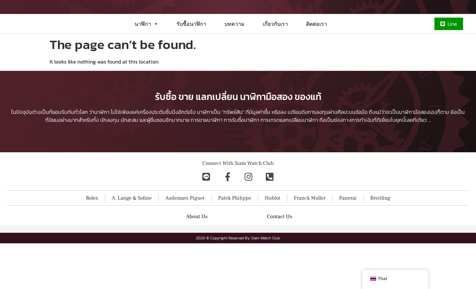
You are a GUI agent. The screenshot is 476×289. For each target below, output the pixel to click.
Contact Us (279, 262)
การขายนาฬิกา (206, 165)
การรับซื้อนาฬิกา (241, 165)
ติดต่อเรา (316, 48)
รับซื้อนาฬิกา (191, 48)
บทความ (234, 48)
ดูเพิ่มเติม (238, 181)
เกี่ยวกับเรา (275, 48)
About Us (197, 262)
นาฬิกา (146, 47)
